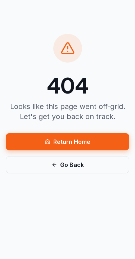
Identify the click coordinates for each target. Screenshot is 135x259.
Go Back (67, 164)
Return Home (67, 141)
